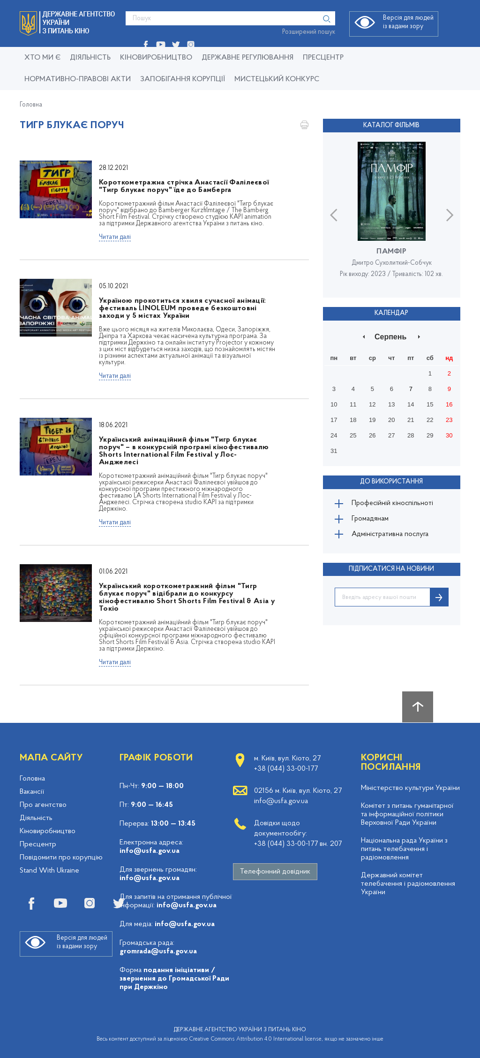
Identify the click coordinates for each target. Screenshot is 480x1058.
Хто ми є (42, 57)
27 (391, 434)
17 (333, 418)
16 (449, 403)
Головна (31, 105)
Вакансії (32, 792)
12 (372, 403)
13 (391, 403)
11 (353, 403)
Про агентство (43, 805)
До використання (391, 480)
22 (430, 418)
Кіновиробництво (47, 831)
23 (449, 418)
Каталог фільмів (391, 125)
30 (449, 434)
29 (430, 434)
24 (333, 434)
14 (410, 403)
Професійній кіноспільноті (395, 502)
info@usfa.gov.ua (150, 851)
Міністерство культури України (410, 788)
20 (391, 418)
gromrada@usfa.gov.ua (158, 951)
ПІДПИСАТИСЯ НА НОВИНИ (391, 572)
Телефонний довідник (275, 871)
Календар (391, 312)
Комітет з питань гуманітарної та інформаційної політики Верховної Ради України (407, 814)
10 (333, 403)
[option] (391, 214)
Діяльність (90, 57)
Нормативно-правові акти (77, 79)
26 (372, 434)
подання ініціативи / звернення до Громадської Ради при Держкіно (174, 978)
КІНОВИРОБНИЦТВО (156, 57)
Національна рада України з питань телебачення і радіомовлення (404, 849)
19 (372, 418)
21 (410, 418)
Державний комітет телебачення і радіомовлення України (408, 884)
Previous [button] (333, 214)
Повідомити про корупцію (61, 857)
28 (410, 434)
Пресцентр (323, 57)
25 (353, 434)
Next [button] (449, 214)
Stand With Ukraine (49, 870)
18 (353, 418)
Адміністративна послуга (393, 536)
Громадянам (372, 519)
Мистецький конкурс (276, 79)
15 (430, 403)
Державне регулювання (247, 57)
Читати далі (115, 237)
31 (333, 449)
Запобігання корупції (182, 79)
